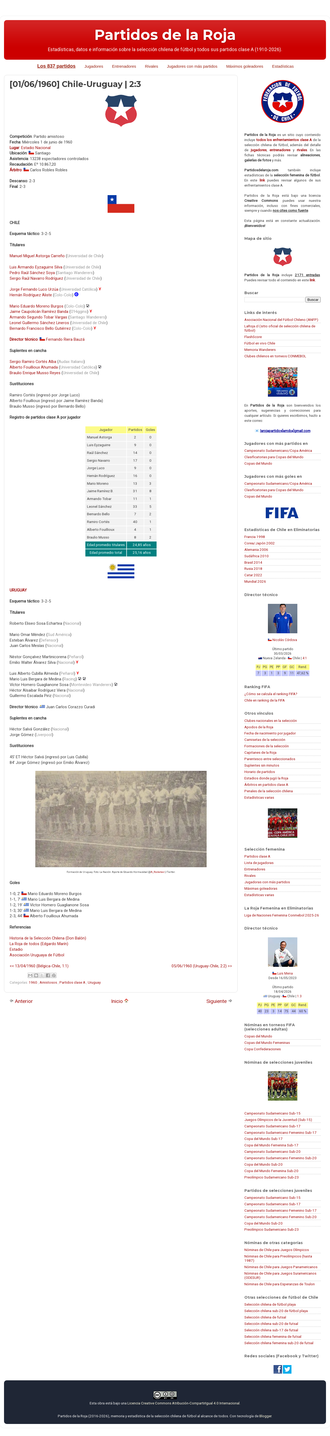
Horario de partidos (259, 772)
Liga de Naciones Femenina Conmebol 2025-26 (281, 915)
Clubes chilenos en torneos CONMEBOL (275, 356)
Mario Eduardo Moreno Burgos (36, 306)
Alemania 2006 (256, 549)
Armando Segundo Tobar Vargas (38, 317)
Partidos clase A (72, 982)
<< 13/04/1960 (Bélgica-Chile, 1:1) (39, 966)
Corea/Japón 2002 (259, 543)
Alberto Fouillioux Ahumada (34, 367)
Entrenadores (124, 66)
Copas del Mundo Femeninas (267, 1042)
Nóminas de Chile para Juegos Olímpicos (276, 1250)
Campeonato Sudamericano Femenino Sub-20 (280, 1158)
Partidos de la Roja (165, 35)
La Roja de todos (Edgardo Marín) (39, 943)
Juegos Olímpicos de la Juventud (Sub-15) (278, 1119)
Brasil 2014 (253, 562)
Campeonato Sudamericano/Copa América (278, 450)
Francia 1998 (254, 537)
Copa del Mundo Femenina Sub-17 (271, 1145)
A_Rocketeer (158, 872)
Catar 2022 (253, 575)
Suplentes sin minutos (261, 765)
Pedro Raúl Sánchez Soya (32, 272)
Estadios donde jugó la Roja (266, 778)
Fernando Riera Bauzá (65, 339)
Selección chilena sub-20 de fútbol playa (276, 1311)
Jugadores (93, 66)
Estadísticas (283, 66)
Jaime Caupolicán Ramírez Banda (39, 311)
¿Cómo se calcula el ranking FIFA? (270, 694)
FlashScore (253, 337)
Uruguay (94, 982)
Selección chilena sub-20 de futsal (271, 1323)
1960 (33, 982)
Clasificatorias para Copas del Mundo (274, 457)
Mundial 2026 (255, 581)
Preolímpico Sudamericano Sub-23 (271, 1177)
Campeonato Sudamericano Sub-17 (272, 1126)
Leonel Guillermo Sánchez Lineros (39, 322)
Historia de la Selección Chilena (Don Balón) (48, 938)
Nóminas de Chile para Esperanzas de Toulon (279, 1284)
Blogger (265, 1416)
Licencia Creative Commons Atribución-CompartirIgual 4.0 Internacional (183, 1403)
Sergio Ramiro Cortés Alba (33, 361)
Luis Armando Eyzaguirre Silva (36, 267)
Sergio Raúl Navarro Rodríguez (36, 278)
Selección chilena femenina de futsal (272, 1336)
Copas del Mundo (258, 463)
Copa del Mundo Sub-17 (263, 1138)
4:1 (304, 658)
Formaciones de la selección (266, 746)
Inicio (119, 1001)
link (262, 180)
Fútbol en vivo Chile (259, 343)
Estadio (16, 949)
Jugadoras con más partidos (267, 882)
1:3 (299, 996)
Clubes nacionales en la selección (270, 720)
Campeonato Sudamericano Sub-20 (272, 1151)
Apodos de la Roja (258, 727)
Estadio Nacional (36, 147)
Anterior (21, 1001)
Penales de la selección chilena (268, 791)
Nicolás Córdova (284, 640)
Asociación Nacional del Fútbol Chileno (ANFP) (281, 319)
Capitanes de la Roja (260, 752)
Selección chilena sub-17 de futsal (271, 1330)
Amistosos (49, 982)
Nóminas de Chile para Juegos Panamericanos (280, 1267)
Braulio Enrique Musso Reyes (35, 372)
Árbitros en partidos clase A (266, 784)
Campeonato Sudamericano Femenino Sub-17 (280, 1132)
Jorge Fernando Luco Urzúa (34, 289)
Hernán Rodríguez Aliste (31, 295)
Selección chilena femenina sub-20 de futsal (278, 1343)
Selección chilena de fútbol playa (270, 1304)
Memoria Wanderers (260, 349)
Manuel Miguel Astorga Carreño (37, 255)
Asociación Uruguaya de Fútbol (37, 955)
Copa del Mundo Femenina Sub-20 (271, 1171)
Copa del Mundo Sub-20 (263, 1164)
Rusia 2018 (253, 568)
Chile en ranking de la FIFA (264, 700)
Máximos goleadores (244, 66)
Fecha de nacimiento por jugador (270, 733)
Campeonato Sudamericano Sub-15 (272, 1113)
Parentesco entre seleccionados (269, 759)
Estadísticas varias (259, 797)
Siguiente (219, 1001)
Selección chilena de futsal (265, 1317)
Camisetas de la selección (264, 739)
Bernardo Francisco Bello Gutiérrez (40, 328)
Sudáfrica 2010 (256, 556)
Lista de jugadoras (259, 863)
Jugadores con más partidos (192, 66)
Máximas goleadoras (260, 888)
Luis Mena (285, 973)
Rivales (151, 66)
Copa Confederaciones (262, 1049)
